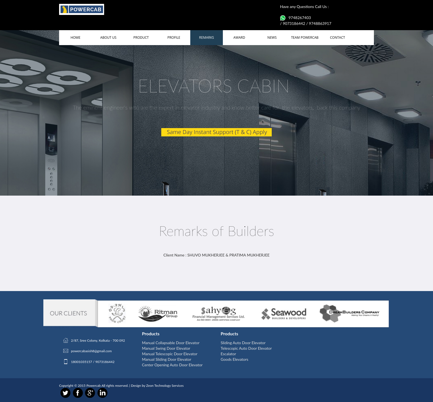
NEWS (271, 37)
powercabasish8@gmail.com (91, 351)
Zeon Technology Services (165, 385)
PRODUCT (141, 37)
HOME (75, 37)
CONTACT (337, 37)
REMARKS (206, 37)
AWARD (239, 37)
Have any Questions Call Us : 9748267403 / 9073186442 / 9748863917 (305, 15)
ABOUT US (108, 37)
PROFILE (173, 37)
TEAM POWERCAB (304, 37)
